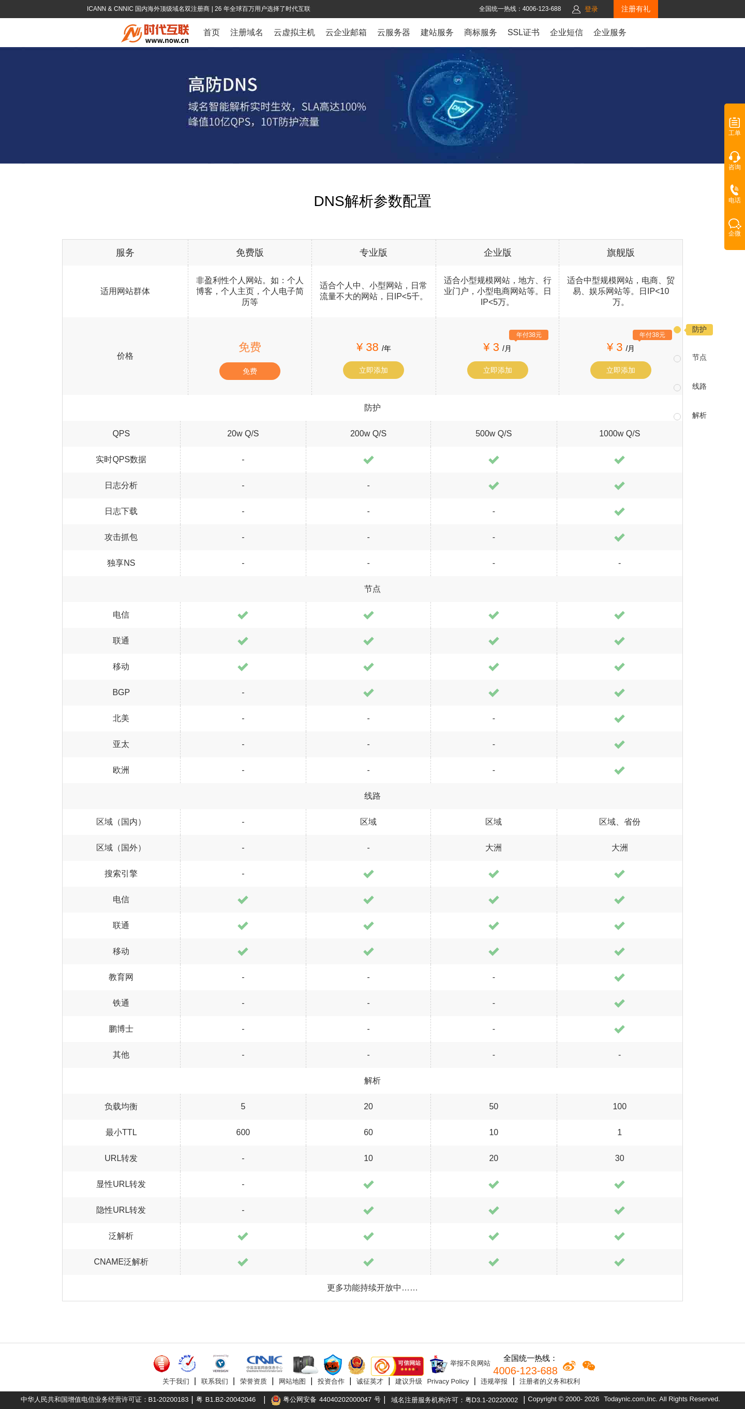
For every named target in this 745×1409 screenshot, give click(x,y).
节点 (699, 357)
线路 (699, 386)
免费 (250, 371)
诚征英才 (369, 1381)
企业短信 (566, 32)
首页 (211, 32)
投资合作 (331, 1381)
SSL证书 (524, 32)
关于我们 (175, 1381)
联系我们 (214, 1381)
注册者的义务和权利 (549, 1381)
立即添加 (373, 370)
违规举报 (494, 1381)
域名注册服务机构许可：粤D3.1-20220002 (454, 1400)
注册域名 (246, 32)
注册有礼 (635, 9)
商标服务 (480, 32)
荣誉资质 (253, 1381)
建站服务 (437, 32)
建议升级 (408, 1381)
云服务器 (393, 32)
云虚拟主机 (294, 32)
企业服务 (610, 32)
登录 (591, 9)
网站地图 (292, 1381)
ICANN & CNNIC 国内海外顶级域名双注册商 (149, 8)
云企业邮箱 (346, 32)
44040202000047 (345, 1399)
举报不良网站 (460, 1364)
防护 (699, 329)
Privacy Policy (448, 1381)
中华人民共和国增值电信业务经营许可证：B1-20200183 (105, 1399)
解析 (699, 415)
